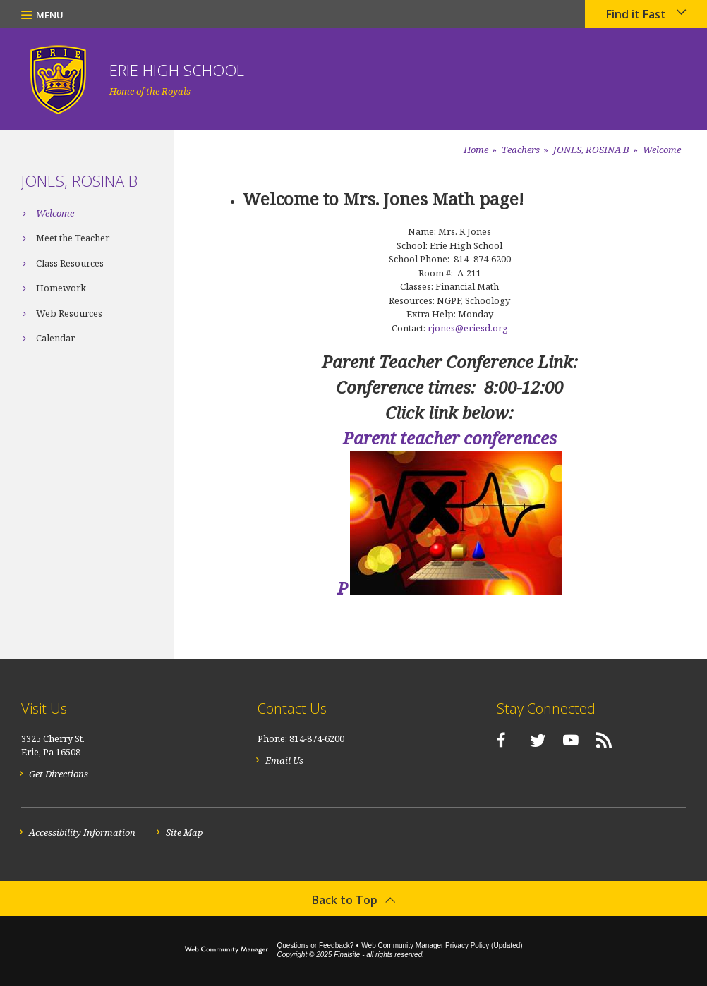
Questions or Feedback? (315, 945)
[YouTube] (564, 740)
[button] (42, 14)
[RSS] (597, 740)
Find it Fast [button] (636, 14)
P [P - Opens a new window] (342, 587)
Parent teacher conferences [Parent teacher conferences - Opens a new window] (450, 437)
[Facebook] (493, 739)
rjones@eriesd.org (468, 328)
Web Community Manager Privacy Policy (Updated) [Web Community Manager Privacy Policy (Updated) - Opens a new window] (441, 945)
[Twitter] (530, 740)
